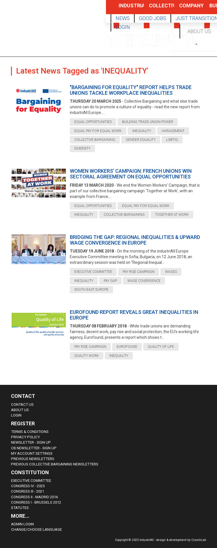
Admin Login (22, 524)
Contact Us (22, 404)
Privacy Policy (25, 437)
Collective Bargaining (155, 8)
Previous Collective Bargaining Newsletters (54, 464)
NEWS (123, 18)
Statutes (20, 508)
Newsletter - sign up (31, 442)
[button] (197, 44)
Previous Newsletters (32, 459)
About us (20, 410)
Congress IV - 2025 (28, 486)
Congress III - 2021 (27, 491)
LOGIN (123, 27)
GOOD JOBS (152, 18)
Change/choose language (36, 529)
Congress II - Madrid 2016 (34, 497)
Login (16, 415)
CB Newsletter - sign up (34, 448)
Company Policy (185, 8)
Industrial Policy (125, 8)
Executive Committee (31, 480)
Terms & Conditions (30, 432)
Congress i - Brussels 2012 (36, 502)
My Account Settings (32, 453)
